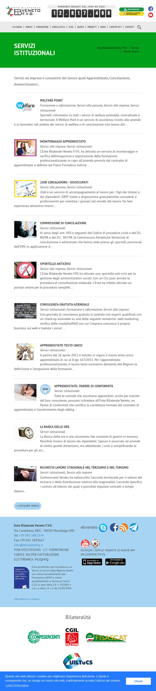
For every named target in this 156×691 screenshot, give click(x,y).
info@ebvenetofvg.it (28, 545)
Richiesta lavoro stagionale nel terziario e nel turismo (84, 468)
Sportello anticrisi (55, 264)
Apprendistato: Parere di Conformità (83, 386)
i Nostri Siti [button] (115, 27)
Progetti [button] (92, 27)
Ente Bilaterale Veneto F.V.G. (112, 47)
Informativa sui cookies (26, 599)
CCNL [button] (71, 27)
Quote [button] (80, 27)
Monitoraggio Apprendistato (63, 142)
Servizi (135, 47)
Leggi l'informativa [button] (17, 685)
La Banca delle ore (54, 427)
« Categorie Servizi (27, 505)
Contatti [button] (129, 27)
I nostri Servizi (131, 51)
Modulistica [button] (58, 27)
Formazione (42, 27)
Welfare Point (51, 101)
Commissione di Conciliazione (63, 223)
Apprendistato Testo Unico (61, 346)
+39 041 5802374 (31, 535)
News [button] (103, 27)
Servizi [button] (29, 27)
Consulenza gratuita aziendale (64, 305)
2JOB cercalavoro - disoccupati (64, 183)
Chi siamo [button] (17, 27)
